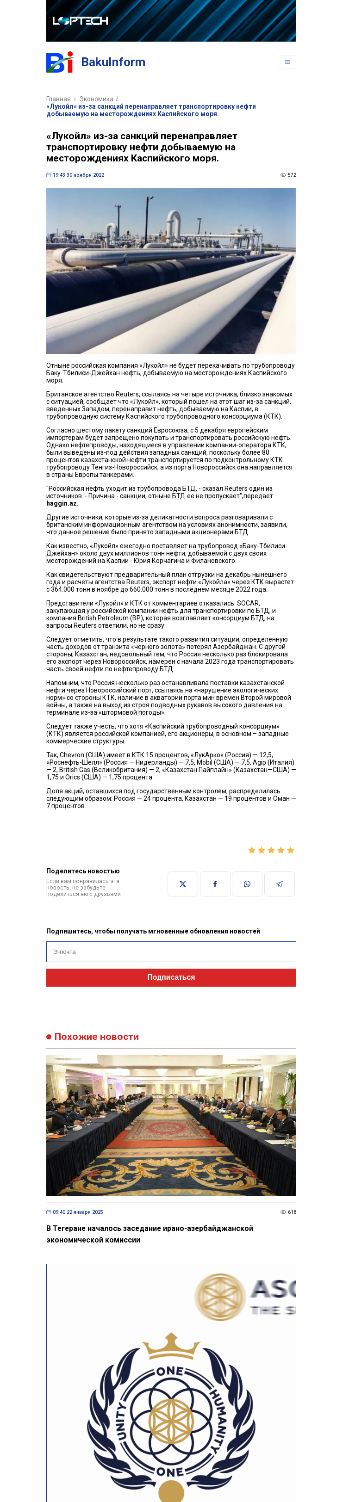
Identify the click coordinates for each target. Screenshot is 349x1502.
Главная (58, 99)
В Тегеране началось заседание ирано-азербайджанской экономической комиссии (149, 1234)
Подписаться (171, 977)
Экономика (96, 99)
